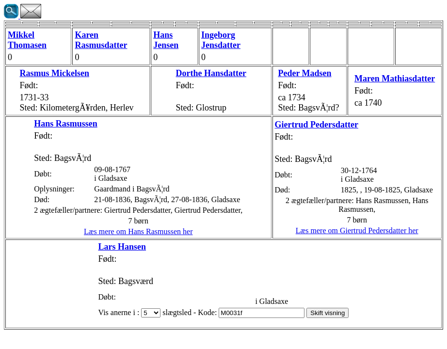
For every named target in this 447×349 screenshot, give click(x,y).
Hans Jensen (165, 40)
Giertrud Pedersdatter (316, 124)
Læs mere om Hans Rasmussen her (138, 231)
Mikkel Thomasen (27, 40)
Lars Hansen (122, 247)
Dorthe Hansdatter (211, 73)
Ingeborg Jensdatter (220, 40)
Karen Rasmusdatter (101, 40)
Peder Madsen (304, 73)
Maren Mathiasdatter (394, 78)
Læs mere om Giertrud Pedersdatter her (357, 230)
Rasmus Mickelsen (55, 73)
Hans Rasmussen (65, 123)
